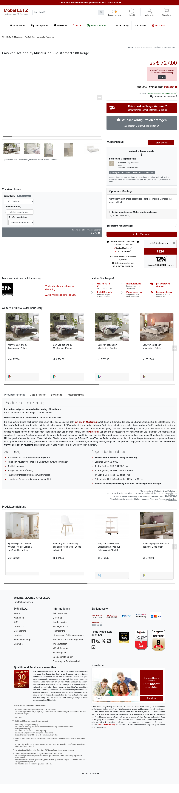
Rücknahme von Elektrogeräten (68, 648)
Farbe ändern (161, 151)
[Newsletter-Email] (117, 707)
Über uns (18, 653)
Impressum (19, 635)
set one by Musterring (45, 37)
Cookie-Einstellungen (63, 666)
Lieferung (57, 626)
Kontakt (17, 622)
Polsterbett (93, 440)
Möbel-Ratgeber (60, 657)
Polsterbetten (30, 37)
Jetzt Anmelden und (123, 274)
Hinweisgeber (59, 661)
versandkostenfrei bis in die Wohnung (161, 102)
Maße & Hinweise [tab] (38, 403)
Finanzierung (59, 640)
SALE (77, 25)
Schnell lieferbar (97, 25)
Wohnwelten (17, 25)
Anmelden (19, 626)
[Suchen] (101, 12)
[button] (131, 12)
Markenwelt (140, 25)
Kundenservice (60, 631)
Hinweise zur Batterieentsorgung (68, 644)
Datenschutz (20, 640)
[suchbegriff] (65, 12)
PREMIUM (60, 25)
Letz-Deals (158, 25)
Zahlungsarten (60, 622)
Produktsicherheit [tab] (75, 403)
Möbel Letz (6, 37)
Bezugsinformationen (120, 181)
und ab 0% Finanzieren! (89, 2)
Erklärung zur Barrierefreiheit (66, 670)
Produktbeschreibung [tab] (14, 403)
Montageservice (60, 635)
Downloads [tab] (56, 403)
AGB (16, 631)
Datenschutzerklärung (106, 734)
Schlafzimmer (17, 37)
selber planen (39, 25)
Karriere (18, 644)
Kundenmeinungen (23, 648)
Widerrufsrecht (60, 653)
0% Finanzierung (121, 25)
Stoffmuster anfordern (143, 181)
